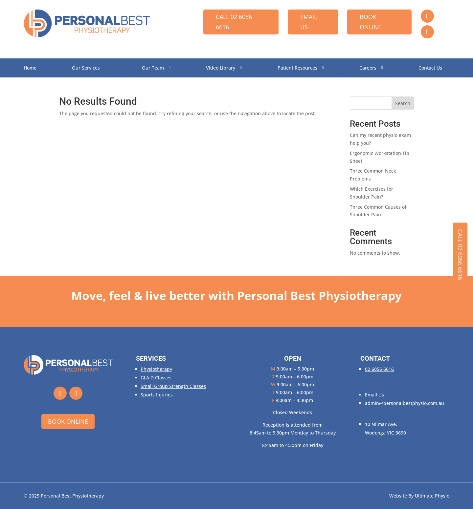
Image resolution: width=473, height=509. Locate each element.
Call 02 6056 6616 (234, 22)
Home (30, 68)
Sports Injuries (157, 395)
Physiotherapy (156, 369)
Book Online (370, 22)
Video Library (220, 68)
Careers (367, 68)
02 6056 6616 (379, 369)
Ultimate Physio (432, 496)
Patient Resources (297, 68)
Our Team (153, 68)
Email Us (308, 22)
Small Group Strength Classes (173, 386)
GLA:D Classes (156, 377)
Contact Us (430, 68)
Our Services (86, 68)
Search (402, 103)
